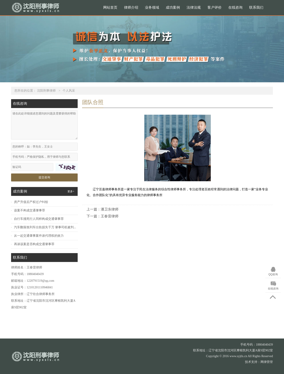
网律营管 (266, 362)
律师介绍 (131, 7)
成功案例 (173, 7)
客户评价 (214, 7)
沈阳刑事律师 (46, 90)
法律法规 (194, 7)
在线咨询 (235, 7)
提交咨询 (44, 177)
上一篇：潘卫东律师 (102, 209)
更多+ (70, 191)
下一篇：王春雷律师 (102, 216)
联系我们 (256, 7)
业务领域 (152, 7)
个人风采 (69, 90)
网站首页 (110, 7)
